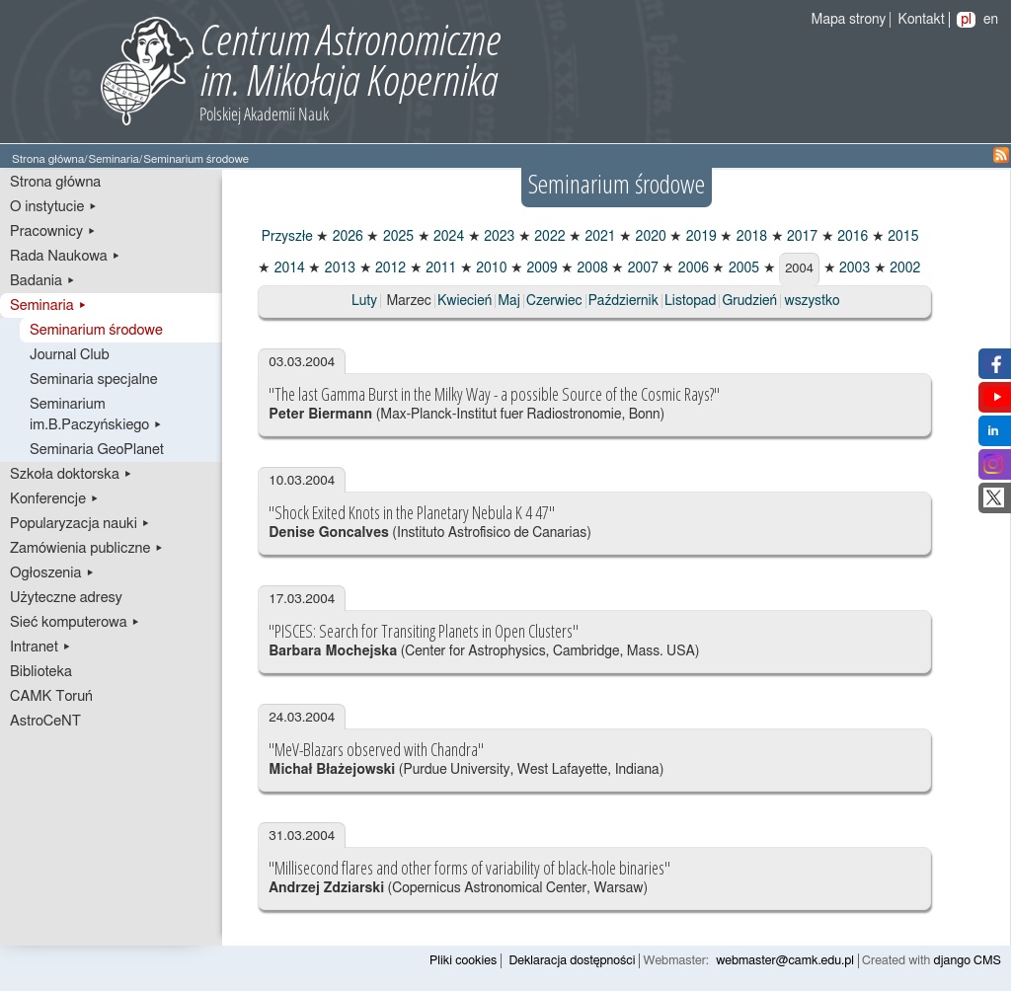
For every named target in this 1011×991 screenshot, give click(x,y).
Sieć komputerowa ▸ (75, 622)
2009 (540, 268)
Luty (364, 301)
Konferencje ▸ (55, 499)
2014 (288, 268)
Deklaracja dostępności (571, 960)
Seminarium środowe (96, 330)
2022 (548, 237)
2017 (801, 237)
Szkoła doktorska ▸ (71, 474)
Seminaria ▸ (48, 305)
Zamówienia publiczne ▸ (87, 548)
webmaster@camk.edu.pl (785, 960)
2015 (902, 237)
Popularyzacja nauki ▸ (80, 523)
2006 (691, 268)
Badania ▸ (43, 280)
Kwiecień (464, 301)
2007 (641, 268)
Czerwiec (554, 301)
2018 (750, 237)
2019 (699, 237)
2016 (851, 237)
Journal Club (70, 354)
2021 (599, 237)
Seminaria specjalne (94, 379)
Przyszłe (285, 237)
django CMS (968, 960)
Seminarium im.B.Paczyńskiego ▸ (96, 414)
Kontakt (921, 20)
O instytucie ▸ (54, 206)
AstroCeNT (45, 721)
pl (966, 20)
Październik (623, 301)
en (990, 20)
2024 (447, 237)
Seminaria (113, 159)
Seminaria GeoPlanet (97, 449)
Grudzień (749, 301)
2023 (498, 237)
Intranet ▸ (40, 647)
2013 (338, 268)
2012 (389, 268)
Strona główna (48, 159)
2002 (904, 268)
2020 (649, 237)
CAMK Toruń (51, 696)
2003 (853, 268)
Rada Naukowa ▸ (65, 256)
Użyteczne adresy (66, 597)
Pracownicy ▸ (53, 231)
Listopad (690, 301)
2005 (742, 268)
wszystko (812, 301)
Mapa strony (849, 20)
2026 (346, 237)
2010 (490, 268)
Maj (509, 301)
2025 (396, 237)
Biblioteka (41, 671)
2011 (440, 268)
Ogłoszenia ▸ (52, 573)
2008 (591, 268)
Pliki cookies (463, 960)
